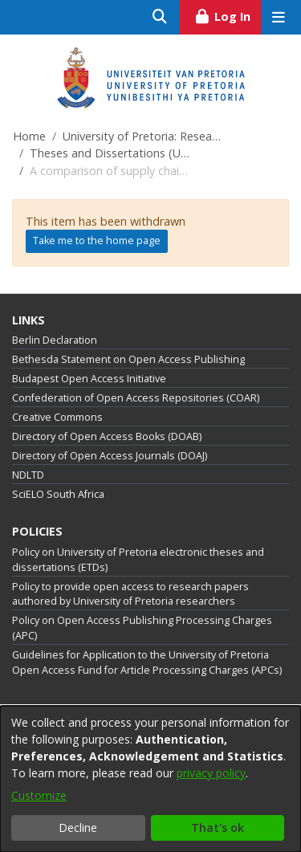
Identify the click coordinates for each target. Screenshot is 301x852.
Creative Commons (57, 417)
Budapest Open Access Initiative (89, 378)
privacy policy (211, 773)
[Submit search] (160, 17)
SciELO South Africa (58, 494)
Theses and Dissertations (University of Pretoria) (110, 153)
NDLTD (28, 475)
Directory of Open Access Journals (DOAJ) (109, 456)
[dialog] (150, 779)
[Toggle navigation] (278, 17)
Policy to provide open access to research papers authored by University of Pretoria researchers (130, 594)
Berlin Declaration (54, 340)
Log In (227, 14)
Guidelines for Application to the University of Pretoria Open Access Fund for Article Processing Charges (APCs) (147, 662)
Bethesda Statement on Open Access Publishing (128, 359)
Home (29, 136)
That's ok (217, 827)
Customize (39, 795)
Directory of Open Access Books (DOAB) (106, 436)
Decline (78, 827)
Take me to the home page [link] (97, 240)
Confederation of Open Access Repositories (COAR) (135, 398)
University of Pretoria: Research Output (143, 136)
